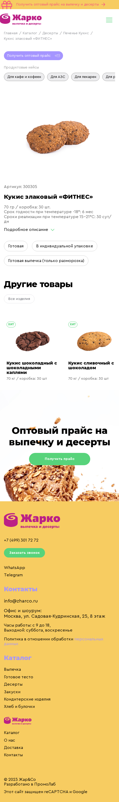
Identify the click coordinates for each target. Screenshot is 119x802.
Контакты (13, 755)
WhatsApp (14, 568)
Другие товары (38, 284)
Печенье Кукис (76, 33)
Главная (11, 33)
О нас (9, 740)
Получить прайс (60, 459)
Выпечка (12, 669)
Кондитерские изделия (27, 699)
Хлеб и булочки (19, 706)
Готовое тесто (18, 677)
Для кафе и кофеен (24, 77)
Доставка (13, 748)
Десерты (50, 33)
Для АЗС (57, 77)
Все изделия (19, 299)
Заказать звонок (24, 553)
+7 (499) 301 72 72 (21, 540)
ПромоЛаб (45, 784)
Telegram (13, 575)
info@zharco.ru (21, 601)
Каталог (30, 33)
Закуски (12, 692)
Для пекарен (85, 77)
